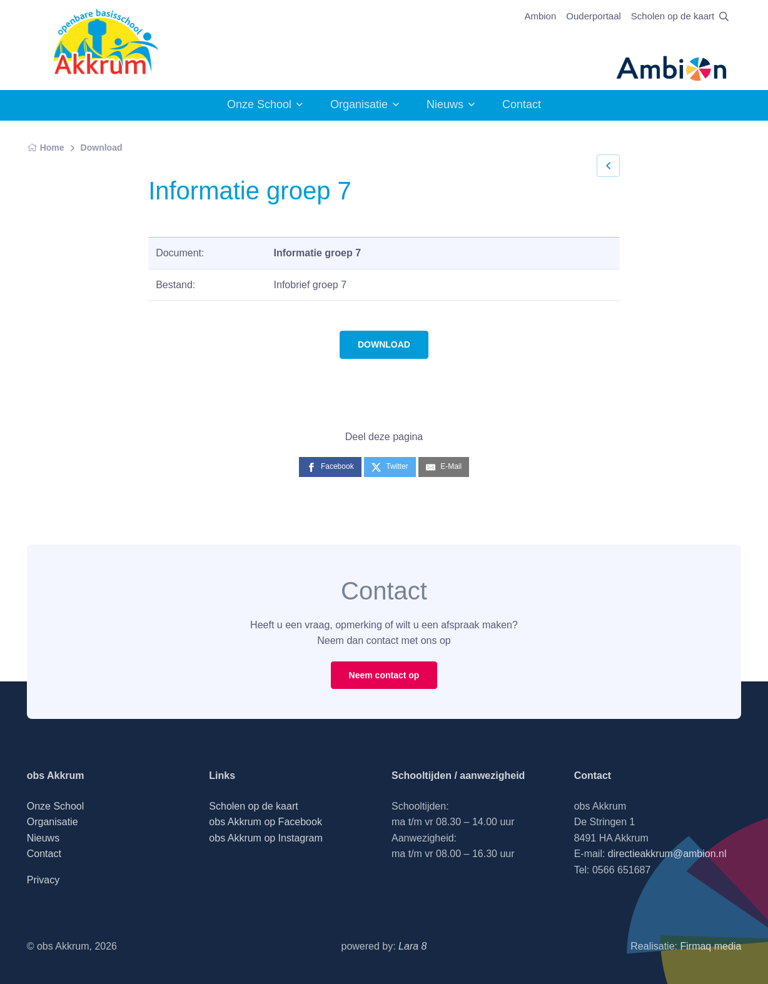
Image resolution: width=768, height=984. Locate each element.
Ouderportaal (593, 16)
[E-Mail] (443, 466)
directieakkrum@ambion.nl (667, 853)
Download (102, 148)
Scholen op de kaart (672, 16)
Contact (521, 104)
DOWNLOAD (384, 344)
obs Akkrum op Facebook (265, 821)
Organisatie (359, 104)
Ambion (540, 16)
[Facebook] (330, 466)
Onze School (259, 104)
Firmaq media (710, 946)
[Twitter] (389, 466)
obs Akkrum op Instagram (265, 838)
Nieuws (445, 104)
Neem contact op (384, 675)
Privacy (43, 880)
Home (45, 148)
